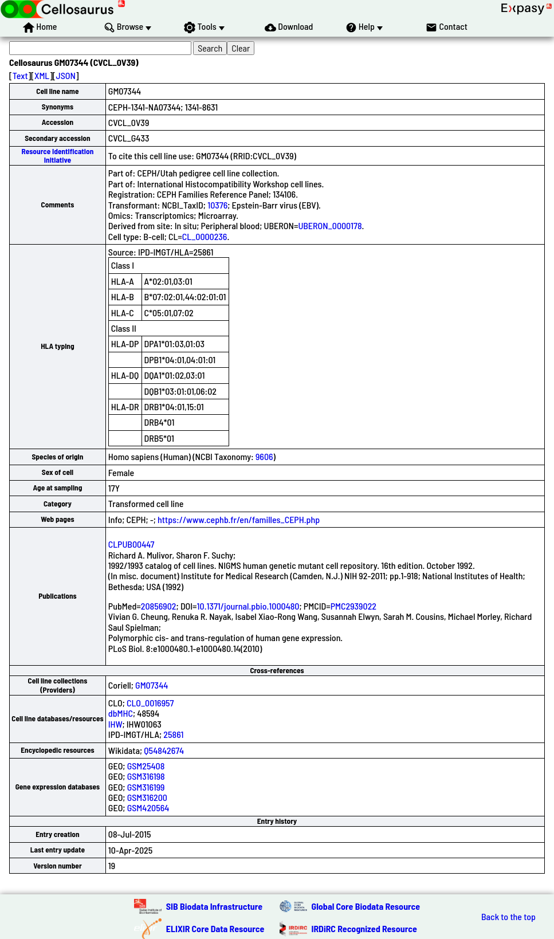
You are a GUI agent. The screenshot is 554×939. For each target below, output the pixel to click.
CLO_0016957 (150, 702)
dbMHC (120, 713)
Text (20, 75)
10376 (217, 204)
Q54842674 (164, 750)
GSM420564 (148, 807)
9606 (264, 456)
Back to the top (508, 917)
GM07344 (151, 684)
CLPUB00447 (131, 544)
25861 (173, 734)
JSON (66, 75)
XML (41, 75)
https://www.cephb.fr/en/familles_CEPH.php (239, 519)
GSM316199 (146, 786)
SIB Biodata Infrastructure (214, 906)
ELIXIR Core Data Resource (215, 928)
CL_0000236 (204, 236)
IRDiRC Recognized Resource (364, 928)
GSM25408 (146, 765)
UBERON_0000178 (330, 225)
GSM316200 (147, 797)
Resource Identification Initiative (58, 155)
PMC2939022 (353, 605)
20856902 (158, 605)
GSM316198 (146, 776)
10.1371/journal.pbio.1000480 (248, 605)
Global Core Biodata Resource (366, 906)
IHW (115, 723)
